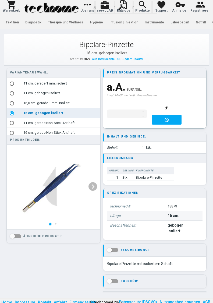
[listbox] (53, 118)
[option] (53, 84)
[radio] (12, 84)
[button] (11, 6)
